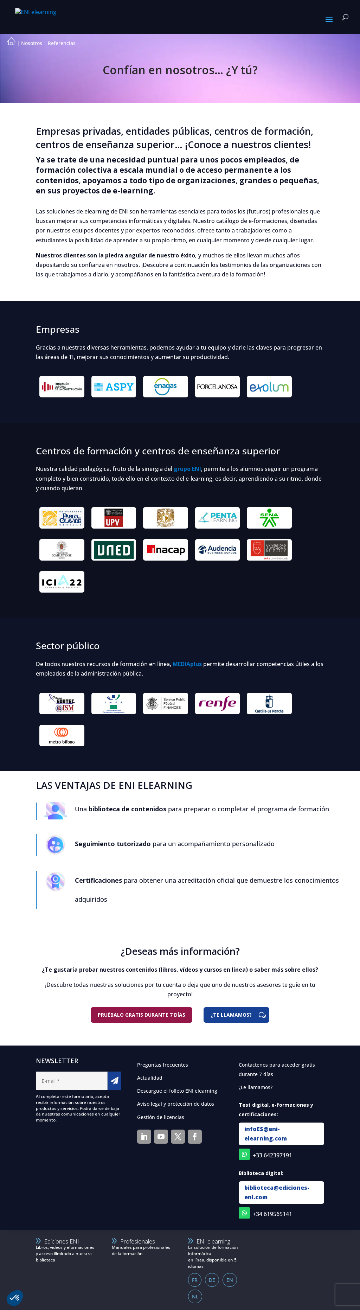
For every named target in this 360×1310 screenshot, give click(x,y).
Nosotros (31, 43)
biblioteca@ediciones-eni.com (276, 1192)
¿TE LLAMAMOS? (231, 1014)
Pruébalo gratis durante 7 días (141, 1014)
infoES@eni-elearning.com (265, 1133)
